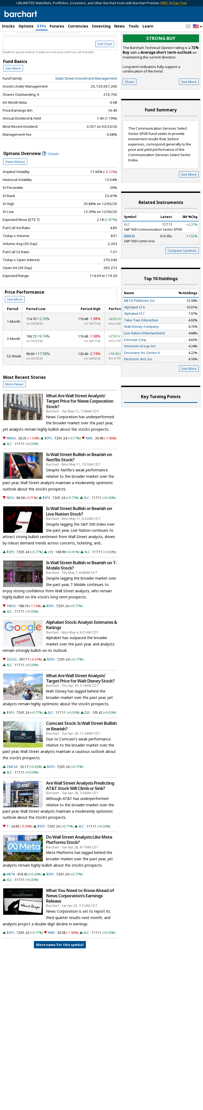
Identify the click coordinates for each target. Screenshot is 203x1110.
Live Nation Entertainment (144, 355)
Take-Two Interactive (141, 342)
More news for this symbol (60, 967)
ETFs (41, 26)
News (119, 26)
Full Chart (105, 66)
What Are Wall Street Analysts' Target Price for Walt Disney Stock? (80, 700)
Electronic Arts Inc (138, 381)
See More (13, 90)
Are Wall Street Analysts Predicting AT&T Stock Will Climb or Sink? (80, 808)
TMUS (11, 628)
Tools (133, 26)
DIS (87, 735)
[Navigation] (48, 51)
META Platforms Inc (139, 323)
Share (129, 104)
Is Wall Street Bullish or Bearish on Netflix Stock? (79, 479)
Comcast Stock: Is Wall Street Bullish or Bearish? (81, 748)
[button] (197, 26)
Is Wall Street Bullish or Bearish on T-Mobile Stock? (81, 588)
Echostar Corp (135, 362)
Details (50, 176)
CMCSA (12, 789)
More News (14, 406)
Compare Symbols (182, 273)
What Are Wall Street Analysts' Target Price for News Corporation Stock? (79, 424)
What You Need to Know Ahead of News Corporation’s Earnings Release (80, 918)
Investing (101, 26)
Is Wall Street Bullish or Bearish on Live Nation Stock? (79, 534)
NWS (89, 460)
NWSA (11, 460)
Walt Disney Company (141, 349)
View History (15, 184)
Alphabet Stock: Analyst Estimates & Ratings (81, 647)
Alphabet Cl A (134, 329)
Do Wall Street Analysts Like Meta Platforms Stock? (79, 862)
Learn (147, 26)
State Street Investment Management (86, 100)
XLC (9, 466)
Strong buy (161, 61)
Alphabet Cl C (134, 336)
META (11, 896)
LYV (50, 574)
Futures (57, 26)
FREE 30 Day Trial (173, 3)
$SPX (48, 460)
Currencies (78, 26)
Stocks (8, 26)
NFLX (10, 520)
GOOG (12, 682)
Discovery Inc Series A (142, 375)
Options (26, 26)
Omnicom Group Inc (140, 368)
